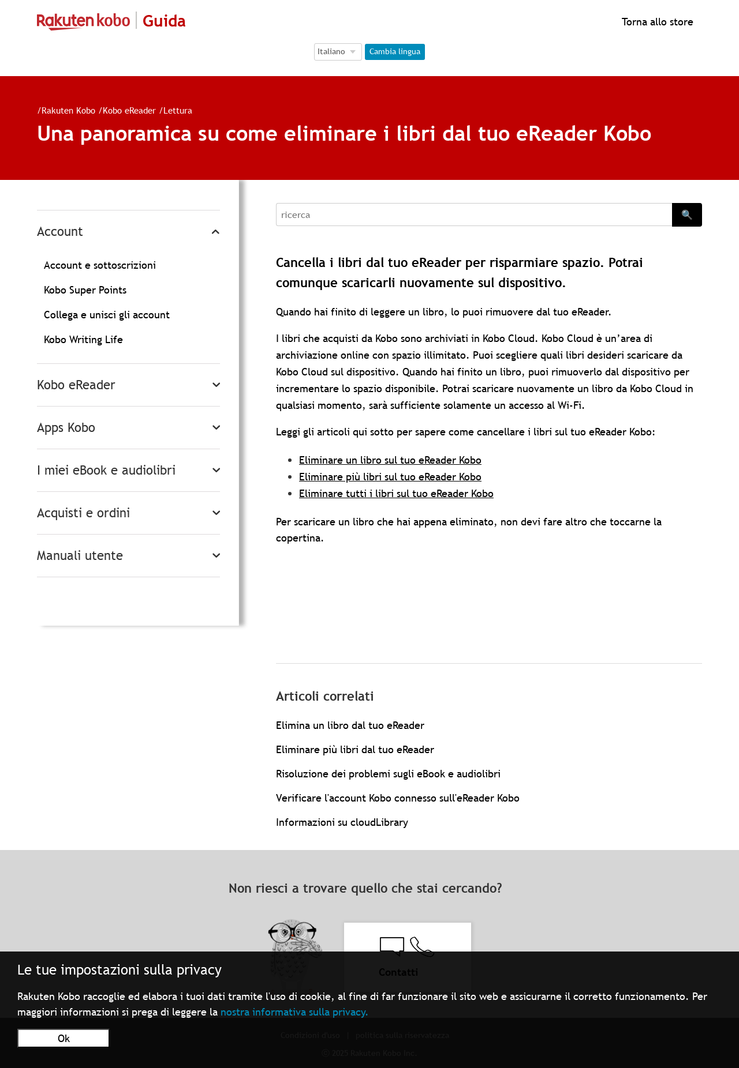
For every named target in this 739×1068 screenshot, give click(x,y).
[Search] (474, 214)
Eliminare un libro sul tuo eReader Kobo (390, 460)
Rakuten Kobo (68, 110)
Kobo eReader (129, 110)
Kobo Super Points (85, 289)
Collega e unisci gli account (107, 314)
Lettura (177, 110)
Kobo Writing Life (83, 339)
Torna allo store (656, 21)
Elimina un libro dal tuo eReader (350, 725)
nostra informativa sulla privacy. (295, 1011)
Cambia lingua (395, 51)
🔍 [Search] (687, 214)
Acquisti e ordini (83, 513)
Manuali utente (80, 555)
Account (60, 231)
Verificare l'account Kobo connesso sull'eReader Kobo (398, 797)
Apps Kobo (66, 427)
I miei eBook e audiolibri (106, 470)
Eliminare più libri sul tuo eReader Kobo (390, 476)
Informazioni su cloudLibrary (342, 822)
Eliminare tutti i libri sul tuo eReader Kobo (396, 493)
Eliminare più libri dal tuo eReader (355, 749)
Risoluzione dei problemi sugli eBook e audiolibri (388, 773)
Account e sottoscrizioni (100, 265)
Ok (64, 1038)
